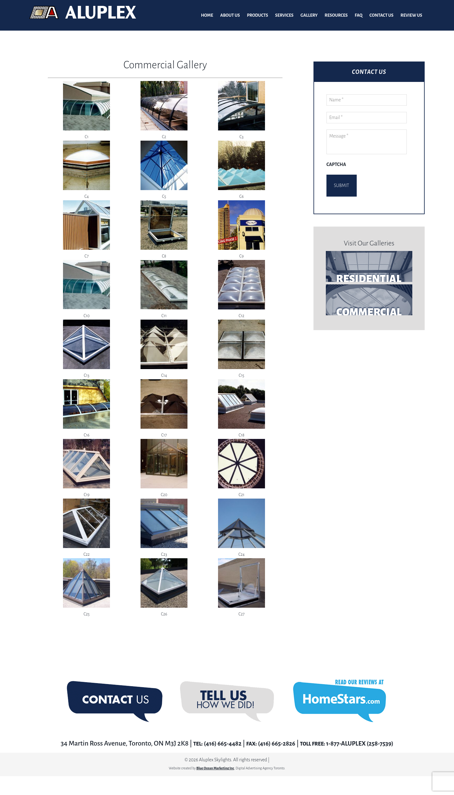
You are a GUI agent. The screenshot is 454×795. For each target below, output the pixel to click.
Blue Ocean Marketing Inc (215, 768)
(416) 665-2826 (275, 743)
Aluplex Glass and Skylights (82, 15)
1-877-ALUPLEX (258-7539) (365, 743)
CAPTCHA (336, 164)
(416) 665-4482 (215, 743)
